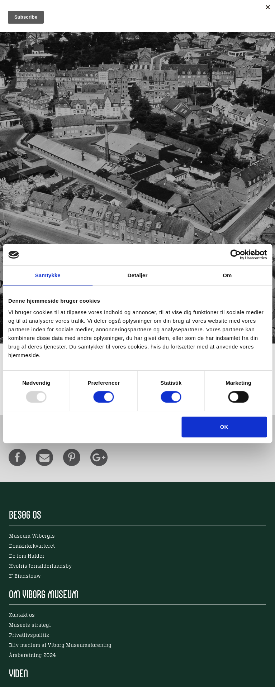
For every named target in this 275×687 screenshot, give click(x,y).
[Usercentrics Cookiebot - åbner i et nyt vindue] (235, 254)
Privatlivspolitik (29, 635)
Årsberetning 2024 (32, 655)
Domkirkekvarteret (32, 546)
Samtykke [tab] (48, 275)
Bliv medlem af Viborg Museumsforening (60, 645)
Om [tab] (227, 275)
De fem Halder (26, 556)
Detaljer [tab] (138, 275)
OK (224, 427)
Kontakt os (22, 615)
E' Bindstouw (25, 576)
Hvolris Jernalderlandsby (40, 566)
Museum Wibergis (32, 536)
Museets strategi (30, 625)
